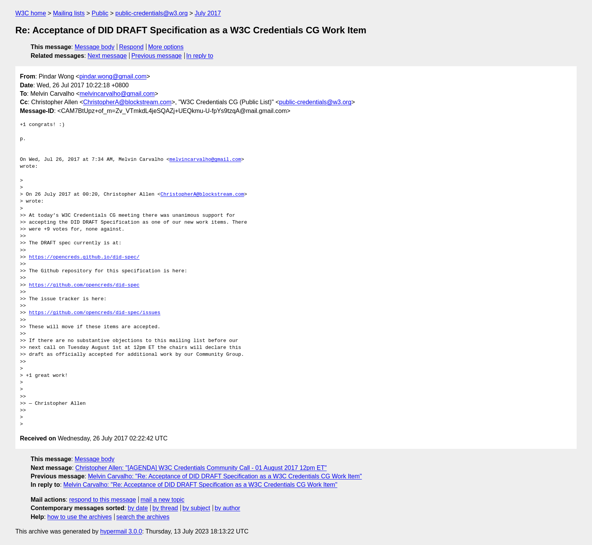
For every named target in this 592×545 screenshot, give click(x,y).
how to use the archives (80, 517)
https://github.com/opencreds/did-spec (84, 285)
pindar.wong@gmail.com (112, 76)
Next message (107, 55)
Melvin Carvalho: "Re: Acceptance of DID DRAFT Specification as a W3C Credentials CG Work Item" (225, 476)
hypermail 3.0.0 (121, 531)
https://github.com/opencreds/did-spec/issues (94, 312)
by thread (165, 508)
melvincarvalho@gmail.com (117, 93)
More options (166, 47)
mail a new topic (163, 499)
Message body (95, 47)
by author (227, 508)
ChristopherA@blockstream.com (127, 102)
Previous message (156, 55)
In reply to (199, 55)
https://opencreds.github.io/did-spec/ (84, 257)
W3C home (30, 13)
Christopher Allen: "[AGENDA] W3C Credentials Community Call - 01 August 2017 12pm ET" (201, 468)
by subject (196, 508)
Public (100, 13)
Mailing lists (69, 13)
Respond (131, 47)
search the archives (143, 517)
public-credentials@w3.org (151, 13)
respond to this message (102, 499)
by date (138, 508)
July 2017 (208, 13)
